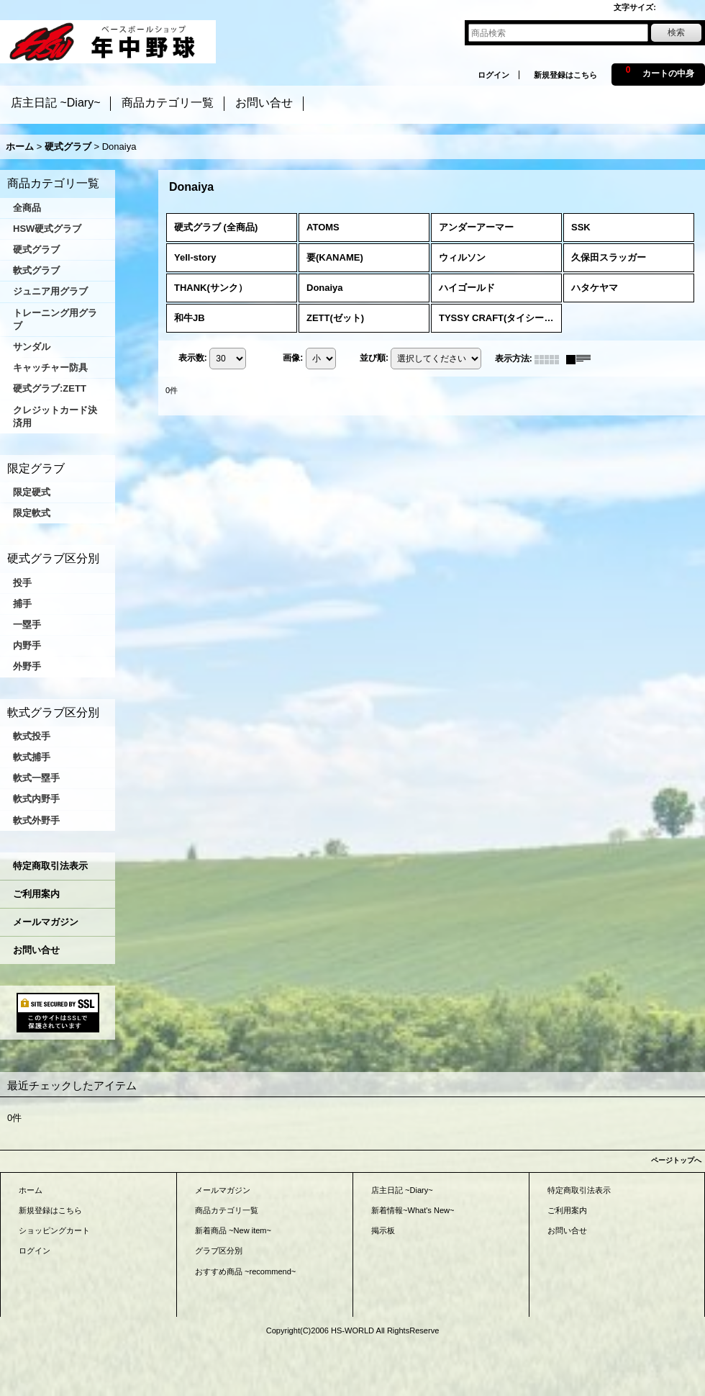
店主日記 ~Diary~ (402, 1190)
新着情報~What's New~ (413, 1210)
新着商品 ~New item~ (233, 1230)
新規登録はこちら (565, 75)
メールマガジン (45, 922)
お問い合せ (36, 950)
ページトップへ (676, 1160)
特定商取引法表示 (50, 865)
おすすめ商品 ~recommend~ (245, 1271)
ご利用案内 (36, 893)
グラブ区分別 (218, 1250)
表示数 (192, 358)
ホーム (30, 1190)
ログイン (493, 75)
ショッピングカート (54, 1230)
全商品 (27, 207)
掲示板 (383, 1230)
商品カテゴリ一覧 (226, 1210)
